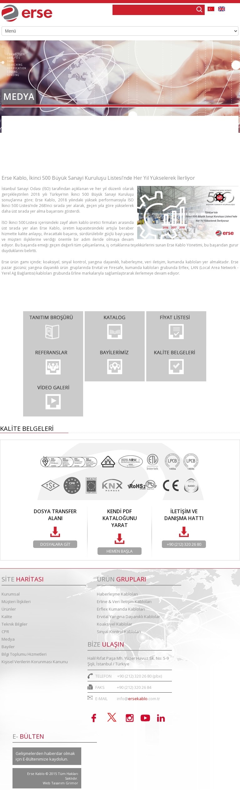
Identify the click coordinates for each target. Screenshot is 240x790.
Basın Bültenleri (23, 142)
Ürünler (9, 609)
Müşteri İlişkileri (16, 601)
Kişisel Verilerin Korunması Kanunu (35, 661)
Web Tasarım (54, 783)
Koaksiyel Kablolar (114, 624)
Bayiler (8, 646)
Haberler (15, 124)
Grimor (72, 783)
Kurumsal (11, 594)
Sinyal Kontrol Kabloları (119, 631)
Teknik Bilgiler (15, 624)
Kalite (7, 616)
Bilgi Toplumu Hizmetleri (24, 654)
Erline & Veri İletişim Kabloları (124, 601)
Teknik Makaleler (25, 160)
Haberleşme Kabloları (117, 594)
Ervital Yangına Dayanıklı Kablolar (128, 616)
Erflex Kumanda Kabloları (121, 609)
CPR (5, 631)
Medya (8, 639)
